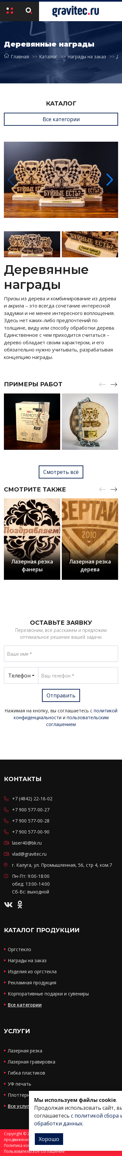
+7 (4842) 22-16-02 (32, 798)
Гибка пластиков (26, 1073)
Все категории (61, 119)
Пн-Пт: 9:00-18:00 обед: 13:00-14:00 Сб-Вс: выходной (31, 884)
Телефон (19, 675)
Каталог (48, 56)
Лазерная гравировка (31, 1062)
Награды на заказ (86, 56)
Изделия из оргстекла (32, 971)
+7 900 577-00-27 (30, 809)
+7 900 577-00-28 (30, 821)
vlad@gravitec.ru (29, 854)
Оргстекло (19, 949)
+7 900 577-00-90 (30, 832)
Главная (16, 56)
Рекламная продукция (32, 982)
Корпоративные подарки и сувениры (48, 994)
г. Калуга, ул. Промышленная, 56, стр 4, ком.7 (62, 865)
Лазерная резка (25, 1051)
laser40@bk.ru (27, 843)
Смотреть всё (61, 472)
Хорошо (49, 1139)
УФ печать (19, 1084)
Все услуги (20, 1106)
